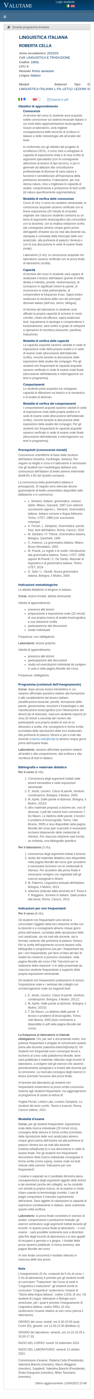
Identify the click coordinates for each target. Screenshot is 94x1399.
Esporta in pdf (57, 99)
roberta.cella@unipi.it (44, 739)
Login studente (65, 2)
